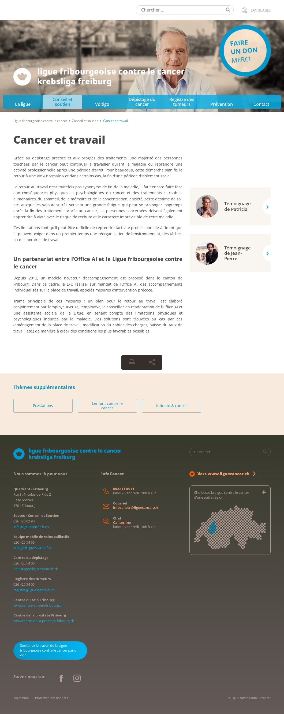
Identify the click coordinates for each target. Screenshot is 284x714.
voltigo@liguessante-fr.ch (33, 547)
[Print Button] (132, 362)
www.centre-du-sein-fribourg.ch (38, 605)
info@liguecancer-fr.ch (31, 526)
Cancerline (122, 522)
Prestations (43, 405)
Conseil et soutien (62, 102)
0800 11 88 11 (123, 489)
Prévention (221, 104)
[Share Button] (152, 362)
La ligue (23, 104)
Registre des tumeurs (181, 102)
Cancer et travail (59, 139)
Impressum (21, 698)
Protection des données (51, 698)
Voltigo (102, 104)
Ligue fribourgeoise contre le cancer (40, 120)
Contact (261, 104)
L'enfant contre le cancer (107, 406)
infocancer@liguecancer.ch (135, 507)
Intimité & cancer (171, 405)
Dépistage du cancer (142, 102)
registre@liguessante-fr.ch (34, 590)
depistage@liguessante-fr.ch (35, 568)
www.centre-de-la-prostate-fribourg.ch (43, 620)
